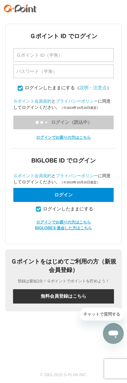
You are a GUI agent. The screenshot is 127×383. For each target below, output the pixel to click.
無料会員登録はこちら (63, 296)
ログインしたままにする (50, 87)
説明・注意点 (93, 87)
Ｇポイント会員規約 (32, 101)
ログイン (63, 194)
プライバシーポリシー (77, 101)
